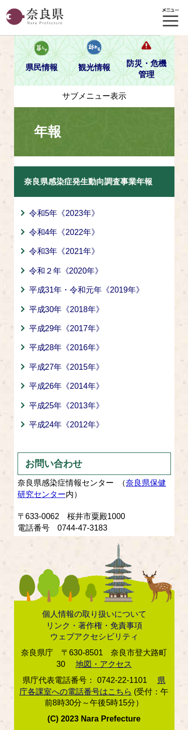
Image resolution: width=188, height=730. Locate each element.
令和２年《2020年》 (66, 271)
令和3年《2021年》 (64, 251)
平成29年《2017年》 (66, 328)
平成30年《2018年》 (66, 309)
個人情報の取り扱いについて (94, 614)
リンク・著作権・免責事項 (94, 625)
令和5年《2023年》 (64, 213)
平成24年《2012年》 (66, 424)
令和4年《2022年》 (64, 232)
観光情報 (94, 67)
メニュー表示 (170, 17)
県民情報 (42, 67)
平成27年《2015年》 (66, 367)
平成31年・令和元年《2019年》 (86, 290)
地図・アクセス (104, 664)
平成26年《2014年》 (66, 386)
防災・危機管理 (146, 69)
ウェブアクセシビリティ (94, 636)
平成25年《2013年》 (66, 405)
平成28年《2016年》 (66, 347)
